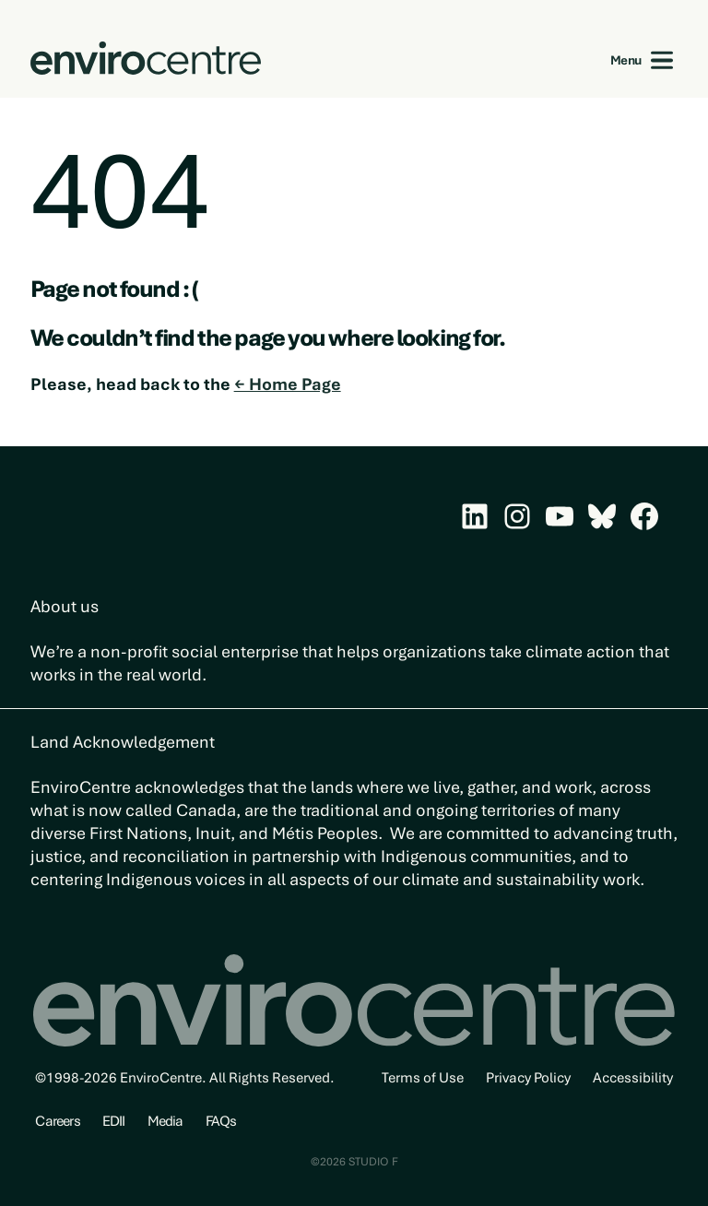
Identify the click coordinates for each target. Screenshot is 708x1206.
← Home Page (287, 384)
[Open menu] (662, 60)
